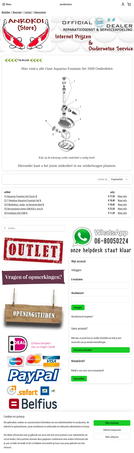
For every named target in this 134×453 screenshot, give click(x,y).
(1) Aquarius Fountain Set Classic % (20, 196)
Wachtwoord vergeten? (82, 316)
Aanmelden (79, 378)
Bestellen (6, 12)
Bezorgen (17, 12)
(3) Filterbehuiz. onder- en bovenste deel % (24, 204)
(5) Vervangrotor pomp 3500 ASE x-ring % (23, 208)
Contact (28, 12)
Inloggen (78, 307)
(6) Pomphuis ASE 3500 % (16, 212)
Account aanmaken (83, 349)
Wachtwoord (77, 293)
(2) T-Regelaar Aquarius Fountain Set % (22, 200)
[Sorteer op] (119, 179)
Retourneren (40, 12)
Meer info (122, 196)
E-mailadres (77, 279)
